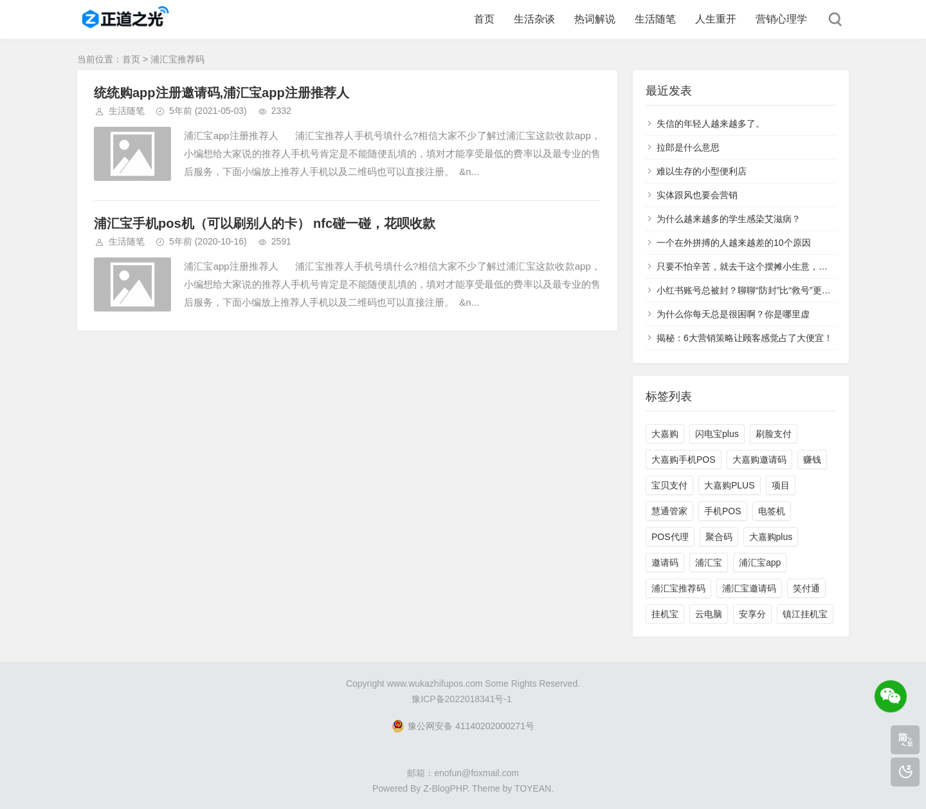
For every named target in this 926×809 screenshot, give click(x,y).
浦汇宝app (760, 562)
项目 (781, 485)
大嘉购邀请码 (759, 459)
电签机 (771, 511)
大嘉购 (664, 434)
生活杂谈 (534, 19)
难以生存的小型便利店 (702, 171)
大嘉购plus (771, 537)
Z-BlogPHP (445, 788)
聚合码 (718, 537)
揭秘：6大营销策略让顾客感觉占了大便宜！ (745, 338)
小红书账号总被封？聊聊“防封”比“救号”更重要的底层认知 (771, 290)
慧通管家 (669, 511)
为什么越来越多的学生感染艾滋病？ (729, 219)
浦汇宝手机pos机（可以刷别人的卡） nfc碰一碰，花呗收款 (264, 223)
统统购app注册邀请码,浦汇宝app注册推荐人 (221, 93)
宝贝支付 (669, 485)
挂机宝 (664, 614)
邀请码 (664, 562)
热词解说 (594, 19)
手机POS (722, 511)
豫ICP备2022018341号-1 (462, 699)
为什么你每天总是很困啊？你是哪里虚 (733, 314)
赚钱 (812, 459)
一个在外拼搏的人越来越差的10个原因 (734, 242)
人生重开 (715, 19)
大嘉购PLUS (729, 485)
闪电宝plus (717, 434)
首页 (484, 19)
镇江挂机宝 (805, 614)
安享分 (752, 614)
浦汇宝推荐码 (678, 588)
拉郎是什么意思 (688, 147)
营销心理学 (781, 19)
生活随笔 (655, 19)
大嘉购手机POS (683, 459)
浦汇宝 (708, 562)
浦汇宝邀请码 (749, 588)
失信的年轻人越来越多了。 (711, 123)
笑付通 (806, 588)
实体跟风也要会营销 (697, 195)
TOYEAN (532, 788)
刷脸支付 (774, 434)
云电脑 (708, 614)
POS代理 (670, 537)
